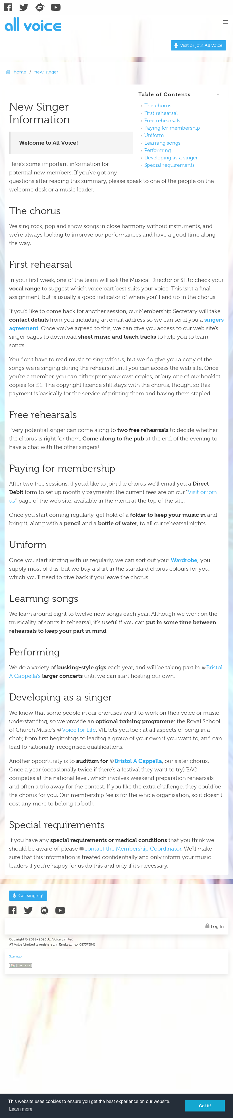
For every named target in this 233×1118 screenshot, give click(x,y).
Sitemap (15, 956)
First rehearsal (161, 113)
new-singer (46, 72)
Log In (214, 925)
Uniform (154, 135)
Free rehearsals (162, 120)
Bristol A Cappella (138, 761)
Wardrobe (184, 560)
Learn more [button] (20, 1109)
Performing (157, 150)
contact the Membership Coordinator (132, 848)
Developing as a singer (171, 158)
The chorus (157, 105)
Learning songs (162, 143)
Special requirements (169, 165)
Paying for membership (172, 128)
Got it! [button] (205, 1106)
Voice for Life (79, 730)
